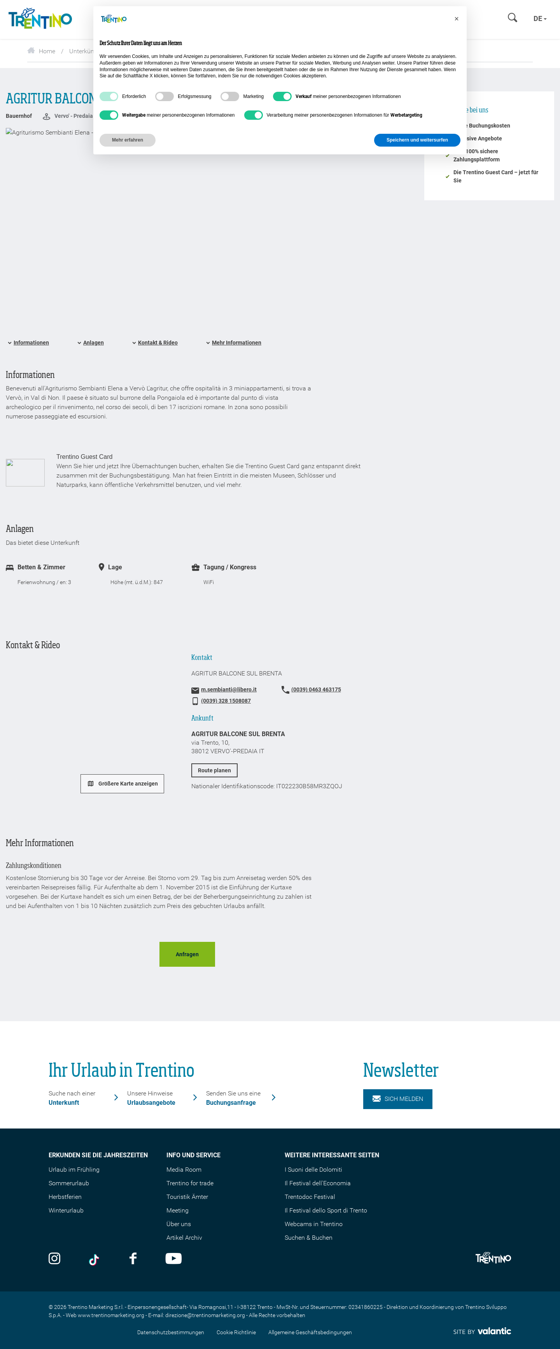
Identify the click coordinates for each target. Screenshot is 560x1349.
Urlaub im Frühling (74, 1169)
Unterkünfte (85, 51)
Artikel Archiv (184, 1237)
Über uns (178, 1224)
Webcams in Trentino (314, 1224)
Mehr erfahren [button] (127, 140)
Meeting (177, 1210)
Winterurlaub (66, 1210)
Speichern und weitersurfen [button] (417, 140)
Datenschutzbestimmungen (170, 1332)
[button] (456, 18)
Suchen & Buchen (308, 1237)
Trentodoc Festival (310, 1196)
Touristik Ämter (187, 1196)
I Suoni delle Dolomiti (313, 1169)
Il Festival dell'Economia (318, 1183)
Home (41, 51)
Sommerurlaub (69, 1183)
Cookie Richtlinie (236, 1332)
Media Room (183, 1169)
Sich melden (398, 1099)
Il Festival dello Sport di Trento (326, 1210)
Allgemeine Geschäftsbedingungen (310, 1332)
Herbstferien (65, 1196)
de (540, 18)
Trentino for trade (190, 1183)
